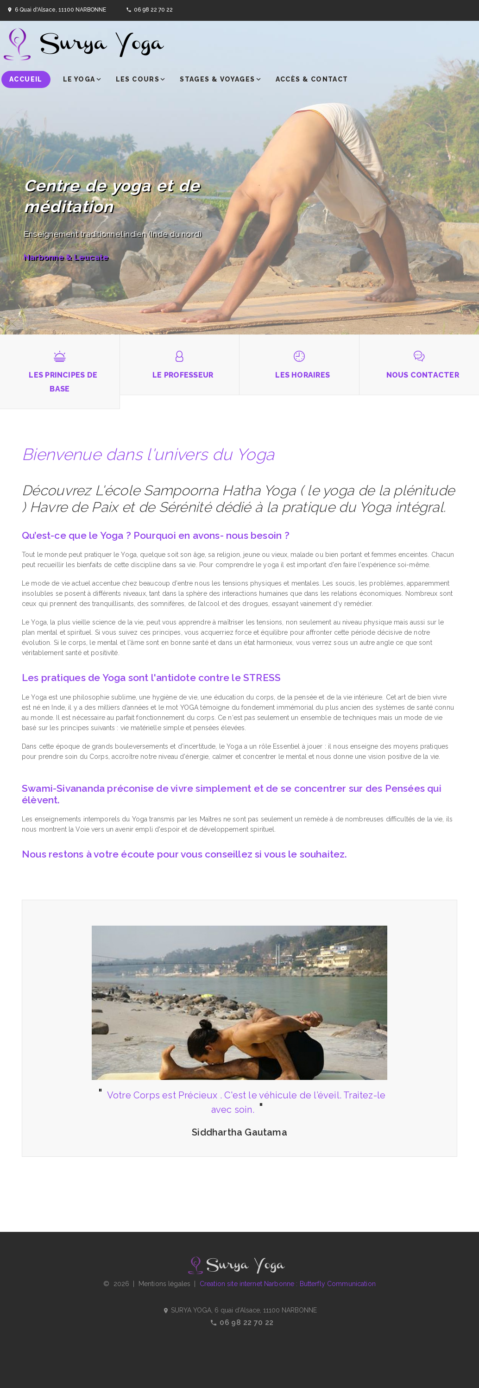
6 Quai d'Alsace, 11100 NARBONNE (60, 9)
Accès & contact (312, 79)
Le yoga (79, 79)
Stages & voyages (217, 79)
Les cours (138, 79)
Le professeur (182, 375)
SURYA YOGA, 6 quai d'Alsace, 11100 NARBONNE (240, 1310)
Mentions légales (164, 1283)
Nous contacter (422, 375)
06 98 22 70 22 (153, 9)
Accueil (26, 79)
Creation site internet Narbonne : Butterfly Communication (288, 1283)
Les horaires (302, 375)
